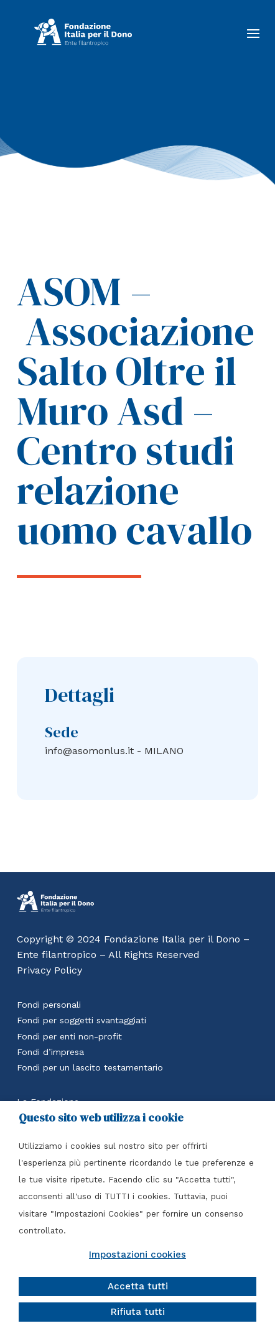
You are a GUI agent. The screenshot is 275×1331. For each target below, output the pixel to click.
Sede (61, 732)
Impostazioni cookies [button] (137, 1254)
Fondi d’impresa (50, 1052)
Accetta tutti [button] (138, 1286)
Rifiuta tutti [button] (138, 1311)
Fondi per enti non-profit (69, 1036)
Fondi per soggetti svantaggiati (81, 1020)
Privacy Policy (49, 970)
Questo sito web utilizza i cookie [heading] (101, 1117)
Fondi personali (49, 1005)
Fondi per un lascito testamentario (90, 1067)
